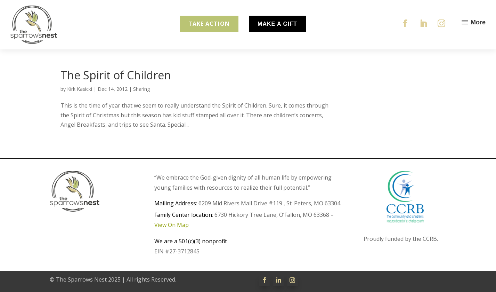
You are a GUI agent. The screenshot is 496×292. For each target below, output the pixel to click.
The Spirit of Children (115, 75)
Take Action (209, 23)
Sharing (141, 89)
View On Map (171, 225)
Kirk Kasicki (79, 89)
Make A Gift (277, 24)
